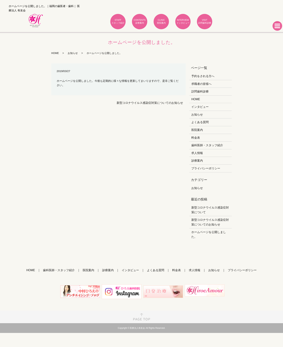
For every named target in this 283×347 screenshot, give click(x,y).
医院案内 (197, 129)
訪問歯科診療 (200, 91)
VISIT (204, 21)
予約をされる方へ (202, 76)
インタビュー (200, 106)
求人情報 (197, 153)
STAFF (118, 21)
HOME (55, 53)
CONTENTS (139, 21)
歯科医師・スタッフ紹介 (207, 145)
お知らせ (73, 53)
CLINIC (161, 21)
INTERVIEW (183, 21)
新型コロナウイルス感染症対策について (210, 210)
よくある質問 (200, 122)
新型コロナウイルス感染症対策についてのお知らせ (150, 102)
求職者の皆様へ (201, 83)
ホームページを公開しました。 (208, 234)
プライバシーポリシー (205, 168)
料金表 (195, 137)
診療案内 (197, 160)
